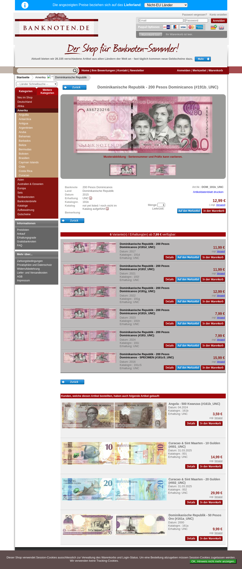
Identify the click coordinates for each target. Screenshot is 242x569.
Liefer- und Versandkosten (32, 272)
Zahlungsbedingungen (30, 261)
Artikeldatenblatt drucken (208, 192)
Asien (21, 179)
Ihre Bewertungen (103, 70)
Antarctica (25, 119)
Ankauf (21, 233)
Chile (22, 166)
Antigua (23, 123)
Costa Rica (25, 171)
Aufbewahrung (26, 210)
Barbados (25, 140)
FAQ (19, 245)
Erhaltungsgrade (26, 237)
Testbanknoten (26, 197)
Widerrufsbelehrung (28, 268)
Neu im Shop (25, 97)
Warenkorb (215, 70)
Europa (22, 188)
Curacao (24, 175)
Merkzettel (199, 70)
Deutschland (25, 101)
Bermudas (25, 149)
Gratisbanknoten (26, 241)
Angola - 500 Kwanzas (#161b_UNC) (194, 404)
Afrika (21, 106)
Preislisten (23, 229)
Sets (20, 192)
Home (85, 70)
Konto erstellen (218, 14)
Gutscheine (24, 214)
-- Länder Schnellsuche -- (37, 84)
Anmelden (183, 70)
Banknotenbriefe (27, 201)
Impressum (23, 280)
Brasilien (24, 158)
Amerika (40, 77)
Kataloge (23, 205)
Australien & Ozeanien (30, 184)
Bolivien (24, 153)
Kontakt (122, 70)
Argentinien (26, 127)
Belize (22, 145)
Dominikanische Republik (67, 77)
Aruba (22, 132)
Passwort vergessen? (194, 14)
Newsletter (137, 70)
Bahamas (25, 136)
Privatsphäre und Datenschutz (34, 264)
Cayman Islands (29, 162)
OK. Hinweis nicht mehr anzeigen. (213, 561)
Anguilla (24, 114)
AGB (20, 276)
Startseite (23, 77)
